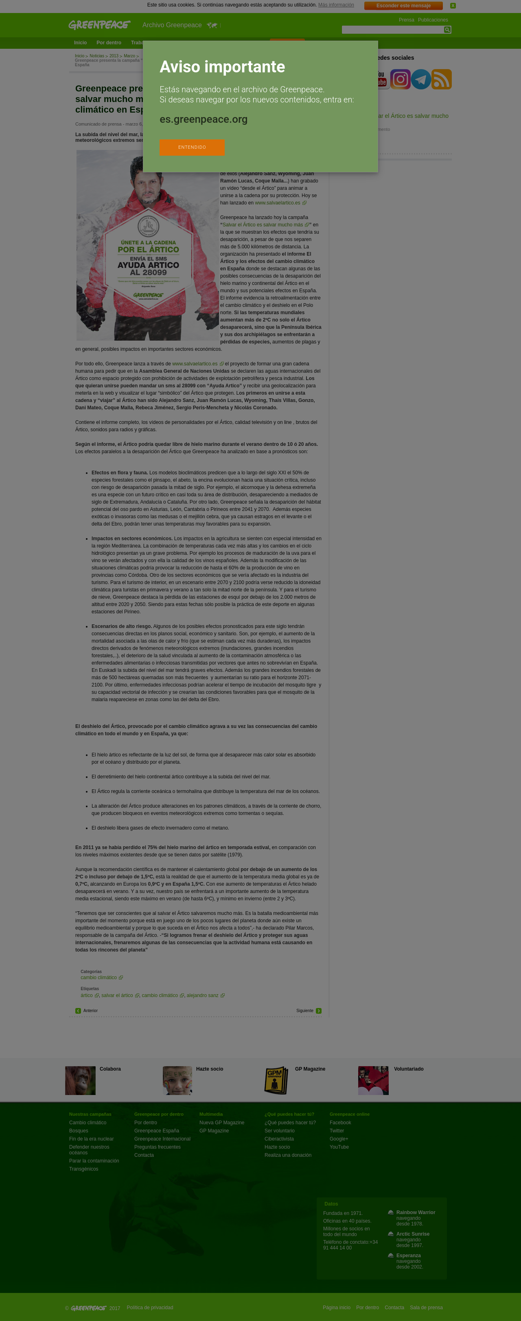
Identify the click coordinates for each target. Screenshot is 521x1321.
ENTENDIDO (192, 147)
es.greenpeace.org (203, 119)
